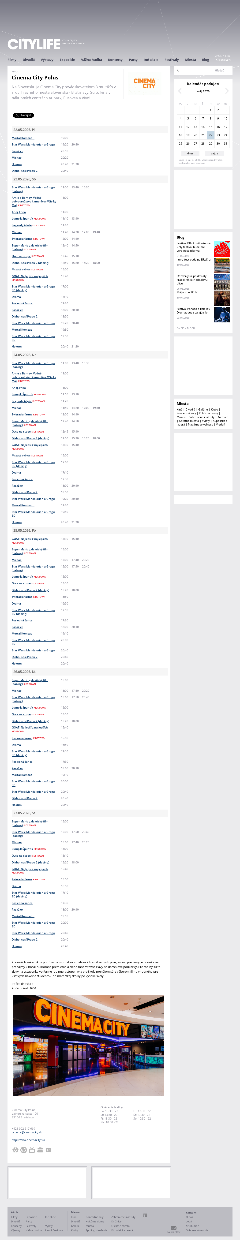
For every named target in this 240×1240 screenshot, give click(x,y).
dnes (190, 153)
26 (188, 144)
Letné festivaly (54, 1230)
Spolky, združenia (96, 1230)
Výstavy (47, 59)
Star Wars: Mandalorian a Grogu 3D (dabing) (33, 288)
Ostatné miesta (189, 421)
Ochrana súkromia (197, 1230)
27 (195, 144)
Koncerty (115, 59)
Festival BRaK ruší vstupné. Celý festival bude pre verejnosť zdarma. (194, 247)
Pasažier (17, 151)
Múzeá (181, 417)
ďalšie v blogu (186, 328)
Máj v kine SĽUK (187, 292)
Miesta (190, 59)
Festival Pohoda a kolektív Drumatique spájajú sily (193, 310)
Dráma (16, 297)
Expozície (67, 59)
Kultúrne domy (208, 413)
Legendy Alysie (22, 225)
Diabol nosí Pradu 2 (25, 171)
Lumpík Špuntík (22, 218)
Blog (205, 59)
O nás (189, 1217)
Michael (17, 158)
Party (133, 59)
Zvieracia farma (22, 239)
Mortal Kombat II (23, 138)
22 (210, 135)
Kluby (214, 409)
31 (225, 144)
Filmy (12, 59)
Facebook (145, 1215)
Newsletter (173, 1232)
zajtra (214, 153)
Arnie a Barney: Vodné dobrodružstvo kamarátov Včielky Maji (34, 201)
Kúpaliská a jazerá (122, 1230)
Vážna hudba (91, 59)
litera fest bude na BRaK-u (193, 259)
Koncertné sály (186, 413)
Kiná (179, 409)
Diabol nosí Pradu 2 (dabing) (30, 263)
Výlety (206, 421)
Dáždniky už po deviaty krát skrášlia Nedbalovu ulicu (192, 279)
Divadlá (29, 59)
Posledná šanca (22, 303)
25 (180, 144)
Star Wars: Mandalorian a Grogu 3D (33, 338)
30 (218, 144)
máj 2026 (203, 91)
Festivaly (172, 59)
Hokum (17, 164)
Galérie (203, 409)
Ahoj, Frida (19, 212)
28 (203, 144)
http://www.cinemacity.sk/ (28, 1140)
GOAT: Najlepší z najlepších (30, 276)
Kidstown (223, 59)
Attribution (192, 1226)
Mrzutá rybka (21, 269)
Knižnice (223, 417)
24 (225, 135)
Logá (189, 1221)
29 (210, 144)
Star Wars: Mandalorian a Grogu (33, 144)
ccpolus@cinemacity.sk (27, 1132)
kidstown (24, 205)
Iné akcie (151, 59)
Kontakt (191, 1212)
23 (218, 135)
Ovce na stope (21, 256)
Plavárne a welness (200, 424)
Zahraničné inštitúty (201, 417)
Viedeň (220, 424)
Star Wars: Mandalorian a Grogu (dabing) (33, 189)
